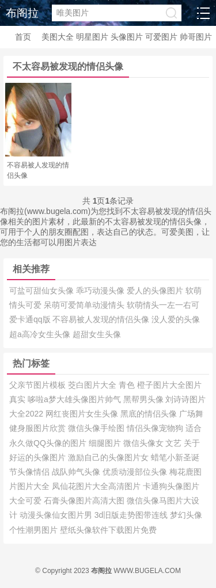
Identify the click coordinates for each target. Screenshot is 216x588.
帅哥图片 (196, 36)
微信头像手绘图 (97, 428)
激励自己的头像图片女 (109, 457)
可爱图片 (161, 36)
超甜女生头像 (97, 334)
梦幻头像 (186, 515)
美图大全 (57, 36)
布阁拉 (22, 13)
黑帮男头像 (144, 399)
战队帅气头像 (77, 471)
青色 (128, 385)
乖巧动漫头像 (101, 290)
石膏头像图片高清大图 (85, 500)
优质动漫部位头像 (136, 471)
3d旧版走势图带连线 (132, 515)
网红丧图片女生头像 (83, 413)
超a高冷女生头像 (41, 334)
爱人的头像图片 (156, 290)
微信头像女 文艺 (153, 443)
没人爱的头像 (175, 319)
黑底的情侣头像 (149, 413)
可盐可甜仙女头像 (42, 290)
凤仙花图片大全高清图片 (97, 486)
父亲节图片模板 (38, 385)
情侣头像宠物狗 (156, 428)
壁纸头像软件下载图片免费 (108, 529)
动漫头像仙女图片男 (57, 515)
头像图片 (127, 36)
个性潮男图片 (34, 529)
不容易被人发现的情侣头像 (101, 319)
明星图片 (92, 36)
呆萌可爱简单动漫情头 (85, 305)
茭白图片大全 (93, 385)
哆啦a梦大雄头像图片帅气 (75, 399)
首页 (23, 36)
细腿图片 (106, 443)
